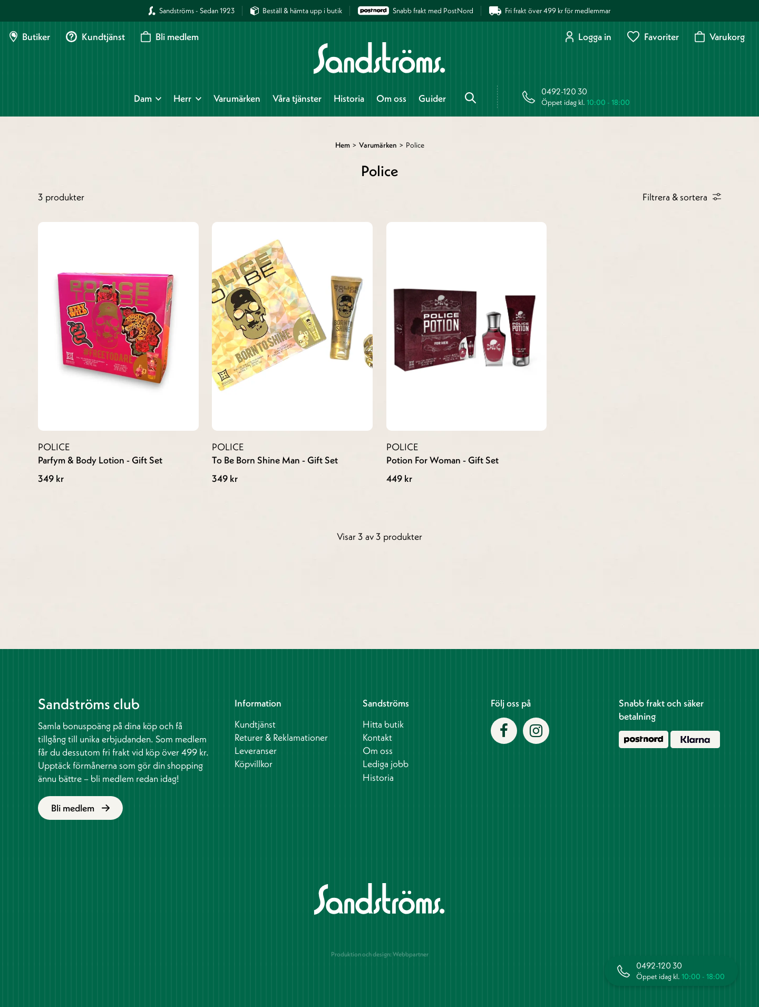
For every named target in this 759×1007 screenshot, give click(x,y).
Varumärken (236, 98)
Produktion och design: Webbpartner (380, 954)
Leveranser (256, 750)
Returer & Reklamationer (281, 737)
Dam (143, 98)
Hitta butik (383, 724)
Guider (432, 98)
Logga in (588, 36)
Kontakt (377, 737)
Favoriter (653, 36)
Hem (342, 145)
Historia (349, 98)
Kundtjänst (95, 36)
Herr (182, 98)
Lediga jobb (385, 764)
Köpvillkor (254, 764)
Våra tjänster (297, 98)
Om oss (391, 98)
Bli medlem (170, 36)
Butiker (29, 36)
